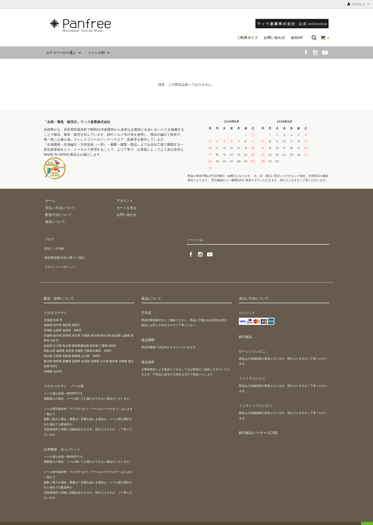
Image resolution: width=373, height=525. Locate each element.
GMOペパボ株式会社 (79, 519)
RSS (47, 245)
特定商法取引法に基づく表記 (65, 252)
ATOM (58, 245)
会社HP (297, 38)
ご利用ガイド (247, 38)
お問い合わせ (274, 38)
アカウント (358, 4)
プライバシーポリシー (60, 259)
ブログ (49, 238)
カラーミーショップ (15, 519)
